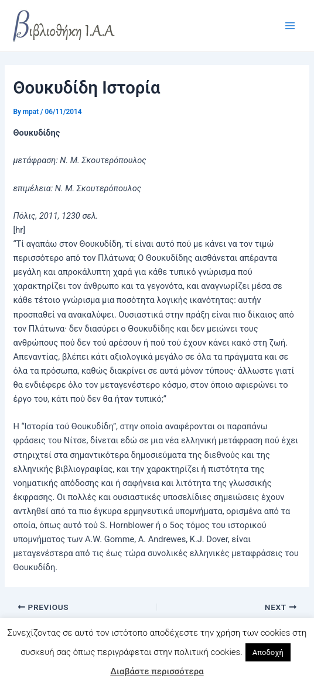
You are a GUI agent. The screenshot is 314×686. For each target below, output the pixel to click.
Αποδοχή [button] (268, 652)
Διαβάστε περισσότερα (156, 671)
